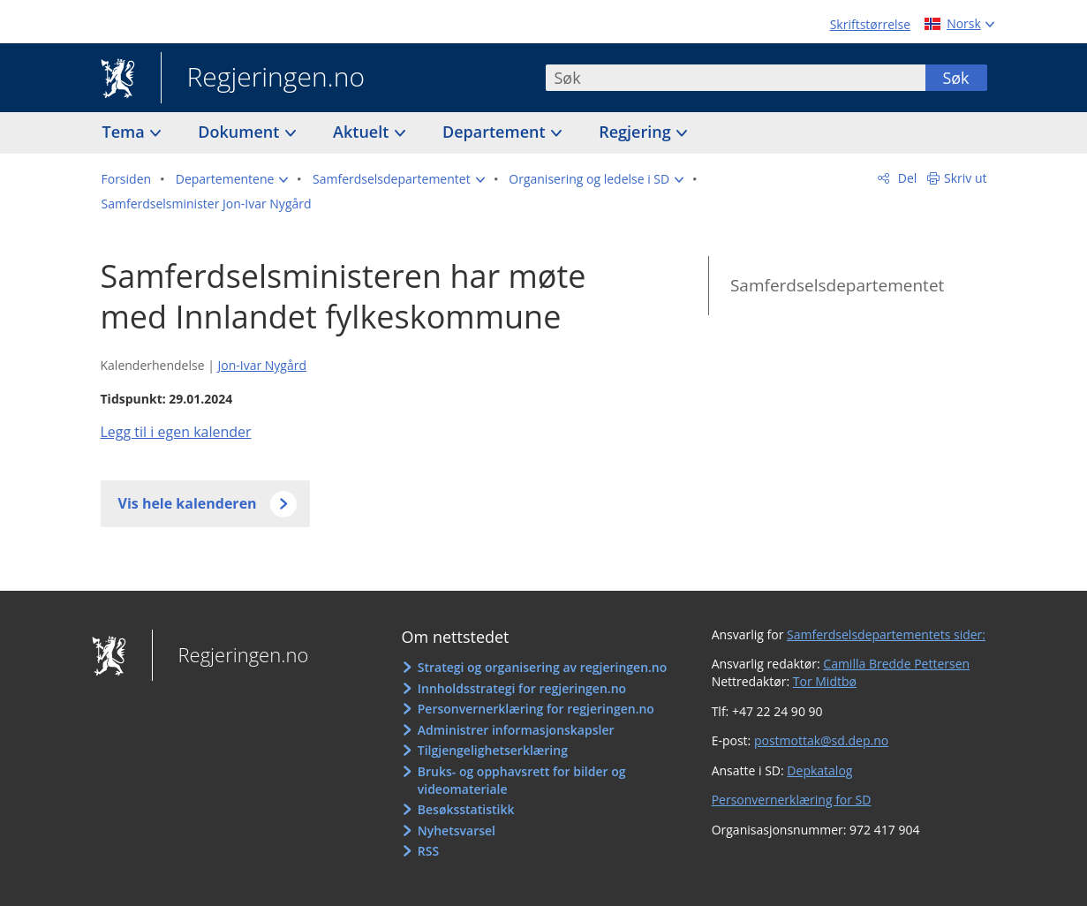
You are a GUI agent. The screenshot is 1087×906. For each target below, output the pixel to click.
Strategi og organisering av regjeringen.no (543, 667)
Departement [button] (495, 131)
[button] (232, 179)
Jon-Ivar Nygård (261, 365)
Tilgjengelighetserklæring (493, 750)
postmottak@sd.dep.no (821, 740)
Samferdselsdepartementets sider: (886, 634)
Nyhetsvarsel (456, 830)
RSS (428, 850)
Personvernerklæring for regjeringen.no (536, 708)
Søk (955, 77)
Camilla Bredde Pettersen (896, 663)
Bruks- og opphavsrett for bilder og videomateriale (522, 780)
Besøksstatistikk (466, 809)
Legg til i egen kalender (176, 432)
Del (906, 178)
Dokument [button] (240, 131)
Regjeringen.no (263, 78)
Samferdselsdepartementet (837, 285)
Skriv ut (965, 178)
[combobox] (735, 77)
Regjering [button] (637, 131)
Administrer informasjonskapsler (516, 729)
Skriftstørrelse (870, 24)
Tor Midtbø (825, 681)
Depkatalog (819, 770)
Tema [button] (125, 131)
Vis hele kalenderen (187, 503)
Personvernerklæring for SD (792, 799)
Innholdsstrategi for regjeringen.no (522, 688)
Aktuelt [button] (363, 131)
